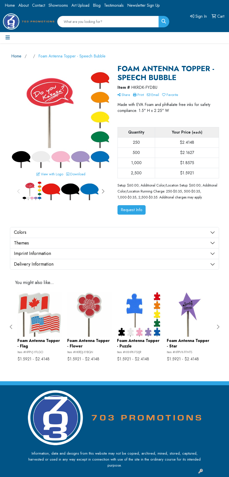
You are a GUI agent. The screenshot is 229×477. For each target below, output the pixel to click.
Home (10, 5)
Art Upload (80, 5)
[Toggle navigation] (7, 37)
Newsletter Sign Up (143, 5)
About (23, 5)
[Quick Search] (108, 21)
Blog (97, 5)
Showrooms (58, 5)
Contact (38, 5)
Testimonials (114, 5)
